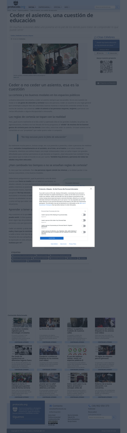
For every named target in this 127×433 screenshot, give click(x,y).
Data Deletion (54, 244)
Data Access (63, 244)
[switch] (83, 215)
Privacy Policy (72, 244)
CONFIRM (52, 238)
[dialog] (63, 216)
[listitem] (63, 211)
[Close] (91, 189)
